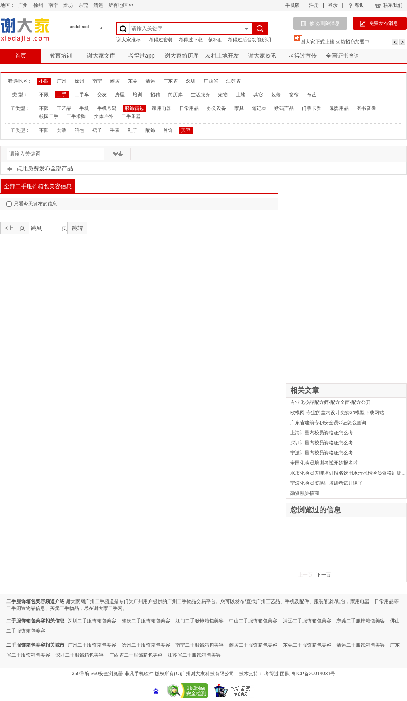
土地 (240, 94)
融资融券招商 (304, 493)
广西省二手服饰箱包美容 (135, 655)
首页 (20, 55)
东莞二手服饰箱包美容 (360, 621)
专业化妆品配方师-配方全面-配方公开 (330, 402)
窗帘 (294, 94)
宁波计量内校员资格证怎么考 (321, 453)
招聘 (155, 94)
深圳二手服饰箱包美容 (92, 621)
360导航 (80, 673)
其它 (258, 94)
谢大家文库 (101, 55)
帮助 (357, 5)
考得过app (141, 55)
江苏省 (233, 81)
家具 (239, 108)
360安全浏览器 (107, 673)
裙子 (97, 130)
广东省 (170, 81)
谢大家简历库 (182, 55)
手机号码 (106, 108)
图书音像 (366, 108)
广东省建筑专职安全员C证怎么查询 (328, 422)
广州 (23, 5)
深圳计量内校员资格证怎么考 (321, 443)
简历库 (175, 94)
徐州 (38, 5)
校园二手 (48, 116)
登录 (333, 5)
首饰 (168, 130)
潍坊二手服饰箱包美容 (253, 645)
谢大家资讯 (262, 55)
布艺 (311, 94)
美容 (186, 130)
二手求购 (76, 116)
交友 (102, 94)
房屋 (120, 94)
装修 (276, 94)
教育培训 (61, 55)
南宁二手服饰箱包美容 (199, 645)
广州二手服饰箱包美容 (92, 645)
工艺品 (64, 108)
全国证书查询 (343, 55)
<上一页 (15, 228)
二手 (61, 94)
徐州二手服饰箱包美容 (146, 645)
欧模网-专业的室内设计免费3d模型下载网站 (337, 412)
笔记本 (259, 108)
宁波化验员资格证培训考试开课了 (326, 483)
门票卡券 (311, 108)
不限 (44, 81)
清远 (98, 5)
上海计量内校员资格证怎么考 (321, 433)
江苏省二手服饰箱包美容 (194, 655)
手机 (84, 108)
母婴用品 (339, 108)
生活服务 (200, 94)
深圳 (190, 81)
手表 (115, 130)
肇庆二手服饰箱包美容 (146, 621)
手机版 (292, 5)
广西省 (211, 81)
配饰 (150, 130)
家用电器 (161, 108)
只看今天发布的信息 (31, 204)
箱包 (79, 130)
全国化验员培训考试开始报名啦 (324, 463)
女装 (61, 130)
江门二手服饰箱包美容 (199, 621)
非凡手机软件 (139, 673)
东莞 (83, 5)
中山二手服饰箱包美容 (253, 621)
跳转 (77, 228)
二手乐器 (131, 116)
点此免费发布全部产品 (40, 168)
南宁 (53, 5)
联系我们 (388, 5)
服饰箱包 (134, 108)
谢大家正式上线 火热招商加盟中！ (337, 42)
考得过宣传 (303, 55)
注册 (314, 5)
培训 (137, 94)
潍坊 (68, 5)
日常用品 (189, 108)
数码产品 (284, 108)
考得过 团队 (277, 673)
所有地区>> (120, 5)
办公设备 (216, 108)
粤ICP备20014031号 (313, 673)
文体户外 (103, 116)
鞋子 (132, 130)
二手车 (82, 94)
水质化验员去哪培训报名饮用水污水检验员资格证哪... (347, 473)
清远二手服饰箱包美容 (307, 621)
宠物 (223, 94)
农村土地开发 (222, 55)
